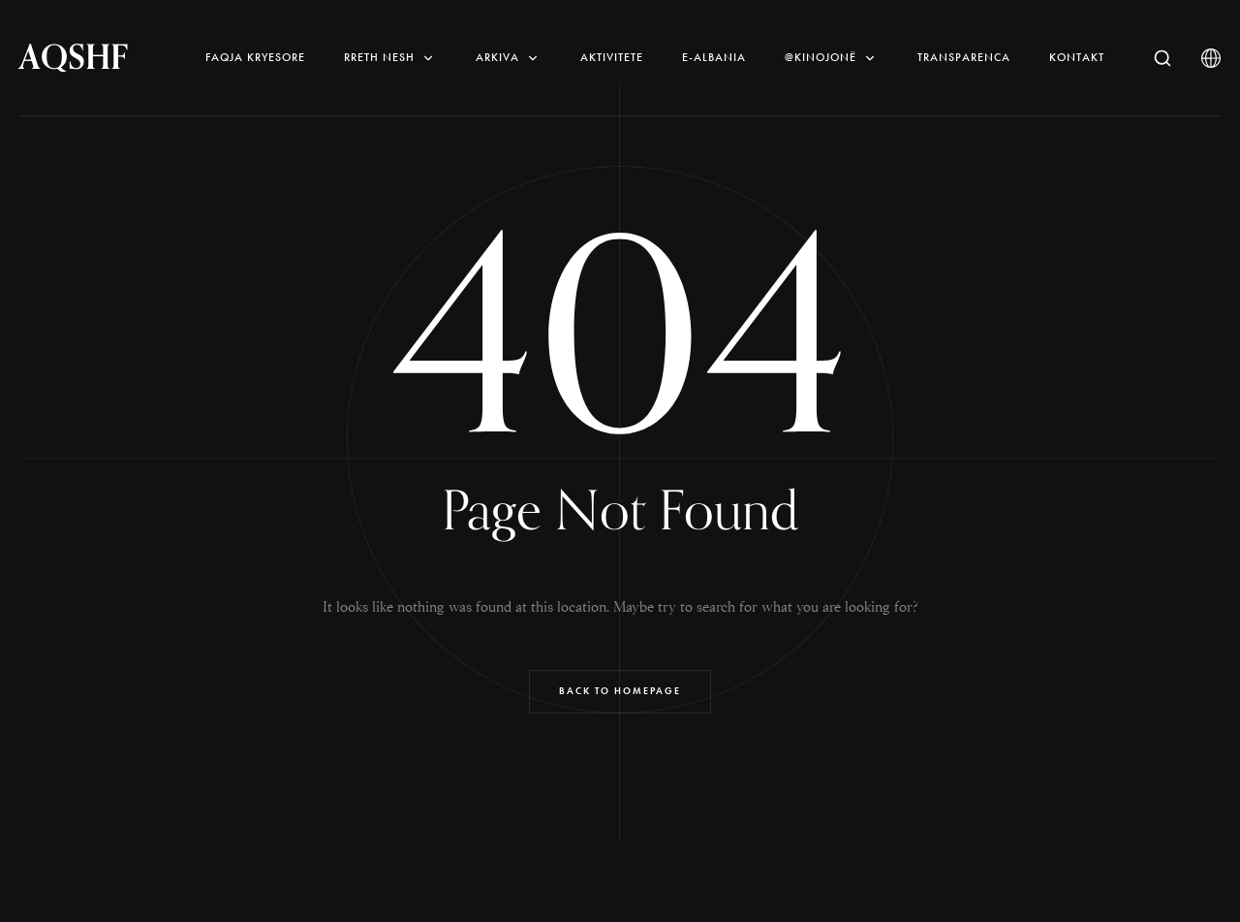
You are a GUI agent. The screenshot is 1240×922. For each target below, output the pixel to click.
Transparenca (963, 57)
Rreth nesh (390, 57)
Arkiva (509, 57)
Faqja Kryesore (255, 57)
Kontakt (1076, 57)
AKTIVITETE (611, 57)
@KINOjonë (832, 57)
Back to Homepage (620, 690)
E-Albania (714, 57)
